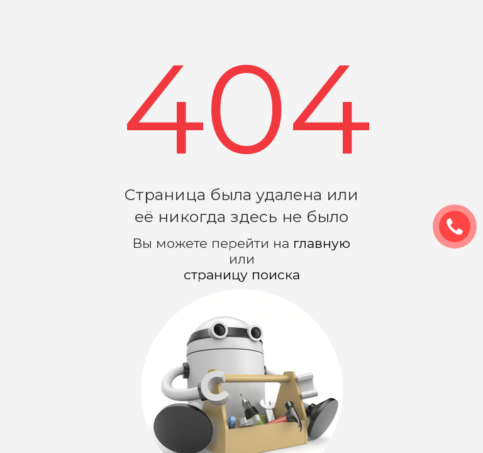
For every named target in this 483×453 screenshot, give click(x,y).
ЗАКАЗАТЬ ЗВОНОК (460, 227)
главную (321, 243)
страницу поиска (242, 274)
